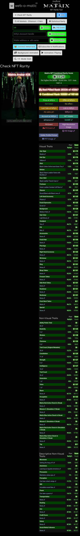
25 (41, 350)
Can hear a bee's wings (48, 481)
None (42, 236)
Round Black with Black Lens (50, 193)
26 (41, 375)
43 (41, 326)
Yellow (43, 160)
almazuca (49, 120)
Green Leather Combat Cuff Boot (51, 187)
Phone (43, 199)
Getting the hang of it (47, 463)
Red (42, 230)
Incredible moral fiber (47, 487)
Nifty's (68, 112)
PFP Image (49, 139)
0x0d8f (69, 120)
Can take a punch (46, 493)
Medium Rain (45, 212)
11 (41, 357)
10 (41, 369)
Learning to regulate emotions (50, 469)
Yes (42, 224)
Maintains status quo (47, 475)
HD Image (68, 131)
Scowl (42, 206)
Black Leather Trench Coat (49, 181)
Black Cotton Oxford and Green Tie (52, 166)
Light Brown (44, 218)
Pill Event (49, 128)
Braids (43, 154)
